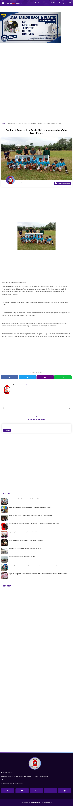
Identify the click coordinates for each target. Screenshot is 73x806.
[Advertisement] (36, 69)
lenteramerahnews (19, 385)
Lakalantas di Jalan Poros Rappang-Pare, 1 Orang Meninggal (26, 540)
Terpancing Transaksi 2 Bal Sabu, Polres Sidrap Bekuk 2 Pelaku (26, 532)
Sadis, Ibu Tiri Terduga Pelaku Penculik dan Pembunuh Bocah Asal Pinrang (29, 507)
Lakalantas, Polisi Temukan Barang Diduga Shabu (22, 557)
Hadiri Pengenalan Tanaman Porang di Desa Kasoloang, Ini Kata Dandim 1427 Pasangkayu (34, 565)
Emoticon (7, 430)
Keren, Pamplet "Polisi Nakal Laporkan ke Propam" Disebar (25, 499)
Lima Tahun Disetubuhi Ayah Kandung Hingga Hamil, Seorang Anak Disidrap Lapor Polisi (34, 524)
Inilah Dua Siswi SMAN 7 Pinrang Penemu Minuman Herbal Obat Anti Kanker (30, 515)
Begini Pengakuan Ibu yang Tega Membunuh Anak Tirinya (25, 548)
